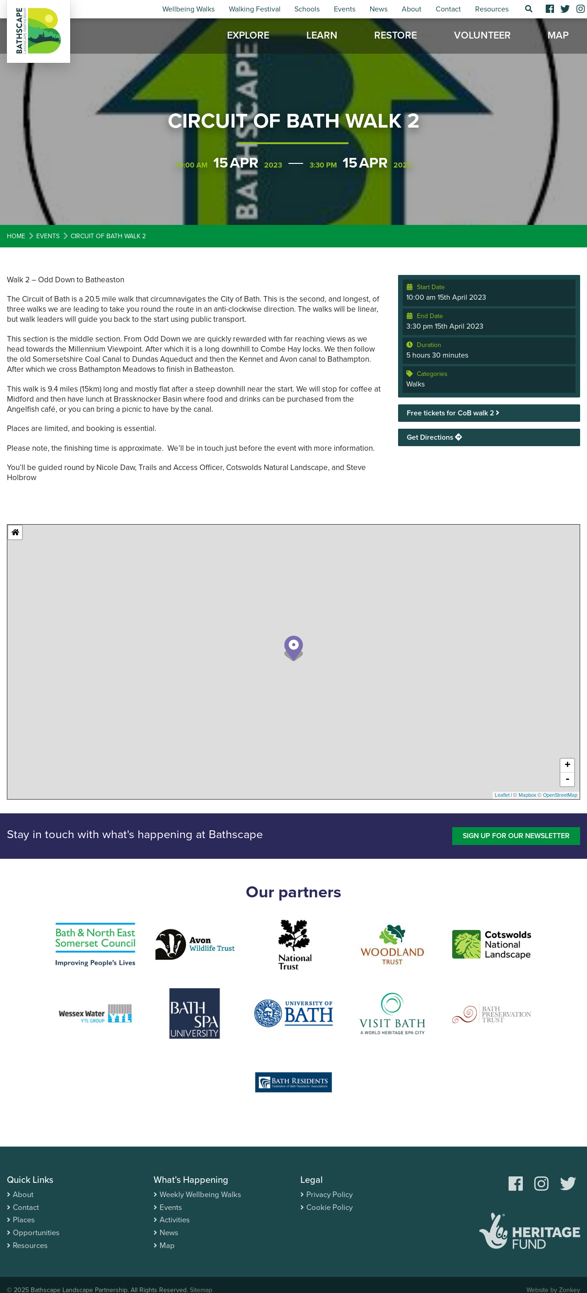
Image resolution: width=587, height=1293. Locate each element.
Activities (175, 1219)
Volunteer (482, 37)
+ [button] (567, 765)
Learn (322, 37)
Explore (248, 37)
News (379, 9)
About (411, 9)
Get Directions (435, 437)
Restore (395, 37)
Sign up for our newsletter (515, 835)
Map (558, 37)
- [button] (567, 779)
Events (344, 9)
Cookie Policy (329, 1207)
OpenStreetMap (560, 795)
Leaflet (502, 795)
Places (24, 1219)
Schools (307, 9)
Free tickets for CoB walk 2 (454, 413)
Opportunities (36, 1232)
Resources (492, 9)
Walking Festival (255, 9)
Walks (415, 384)
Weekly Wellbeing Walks (201, 1194)
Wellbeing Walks (188, 9)
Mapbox (527, 795)
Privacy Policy (329, 1194)
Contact (448, 9)
